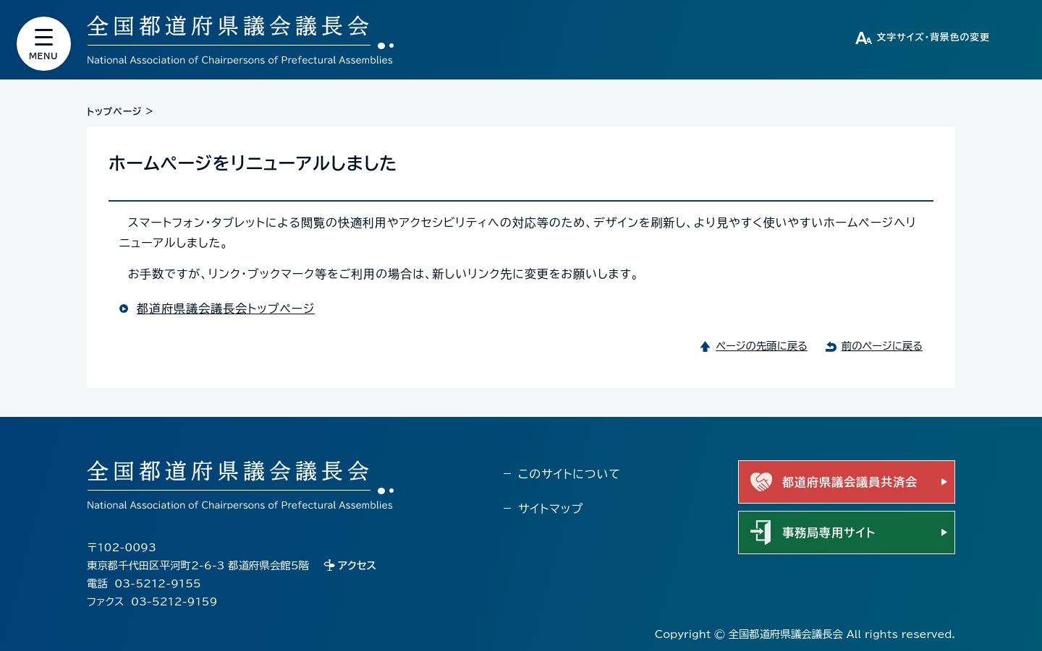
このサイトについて (569, 474)
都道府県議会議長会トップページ (226, 308)
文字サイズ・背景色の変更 (933, 37)
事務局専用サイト (829, 532)
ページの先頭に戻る (762, 345)
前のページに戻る (882, 345)
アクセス (357, 565)
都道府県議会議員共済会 (850, 482)
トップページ (114, 111)
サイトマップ (550, 508)
